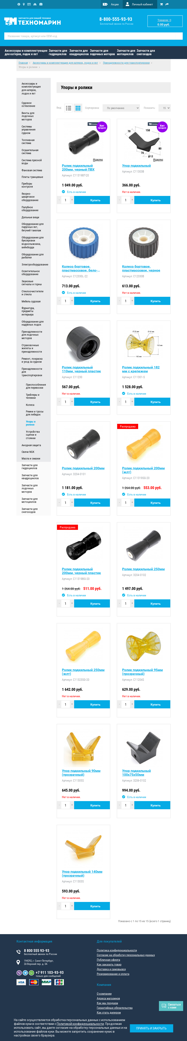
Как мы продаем (107, 1003)
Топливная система (28, 142)
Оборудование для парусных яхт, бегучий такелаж (32, 227)
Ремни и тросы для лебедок (34, 413)
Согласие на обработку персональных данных (126, 954)
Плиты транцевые (32, 177)
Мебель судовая (31, 301)
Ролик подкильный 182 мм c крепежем (141, 369)
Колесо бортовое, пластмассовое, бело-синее (79, 268)
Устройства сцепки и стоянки (33, 435)
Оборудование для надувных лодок (32, 323)
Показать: (149, 107)
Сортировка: (92, 107)
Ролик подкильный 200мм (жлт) (143, 470)
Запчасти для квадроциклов (79, 52)
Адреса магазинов (108, 998)
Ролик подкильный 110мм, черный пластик (81, 369)
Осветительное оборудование (31, 273)
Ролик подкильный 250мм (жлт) (83, 672)
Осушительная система (30, 152)
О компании (104, 993)
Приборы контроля (27, 185)
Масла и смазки (31, 458)
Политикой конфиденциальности (80, 1024)
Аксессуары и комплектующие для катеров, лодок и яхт (26, 52)
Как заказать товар (109, 964)
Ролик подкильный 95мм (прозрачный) (142, 672)
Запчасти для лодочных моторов (102, 52)
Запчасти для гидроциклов (58, 52)
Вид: (59, 107)
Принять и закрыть (151, 1028)
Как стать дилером (109, 1012)
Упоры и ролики (31, 423)
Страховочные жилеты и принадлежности (32, 348)
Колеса (30, 404)
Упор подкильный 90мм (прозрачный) (81, 773)
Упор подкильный (136, 166)
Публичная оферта (108, 959)
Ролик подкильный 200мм (83, 468)
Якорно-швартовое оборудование (30, 197)
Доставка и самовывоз (111, 969)
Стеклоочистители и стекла (32, 293)
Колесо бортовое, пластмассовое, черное (141, 268)
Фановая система (32, 170)
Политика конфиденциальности (117, 950)
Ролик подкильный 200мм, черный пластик (81, 571)
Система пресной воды (32, 162)
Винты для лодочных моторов (28, 116)
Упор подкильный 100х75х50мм (136, 773)
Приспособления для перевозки (34, 386)
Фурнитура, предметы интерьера (28, 311)
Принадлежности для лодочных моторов (32, 335)
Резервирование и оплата (113, 973)
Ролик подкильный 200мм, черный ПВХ (78, 167)
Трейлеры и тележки (32, 396)
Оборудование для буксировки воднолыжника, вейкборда (32, 242)
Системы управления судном (28, 130)
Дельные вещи (30, 217)
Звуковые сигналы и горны (32, 283)
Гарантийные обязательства (115, 1007)
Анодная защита (31, 445)
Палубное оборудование (30, 209)
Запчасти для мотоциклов (126, 52)
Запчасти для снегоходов (146, 52)
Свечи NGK (28, 451)
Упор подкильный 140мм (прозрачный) (82, 873)
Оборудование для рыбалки (32, 256)
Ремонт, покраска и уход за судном (32, 360)
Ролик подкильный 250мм (143, 569)
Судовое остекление (28, 105)
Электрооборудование (32, 264)
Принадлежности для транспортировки (32, 372)
